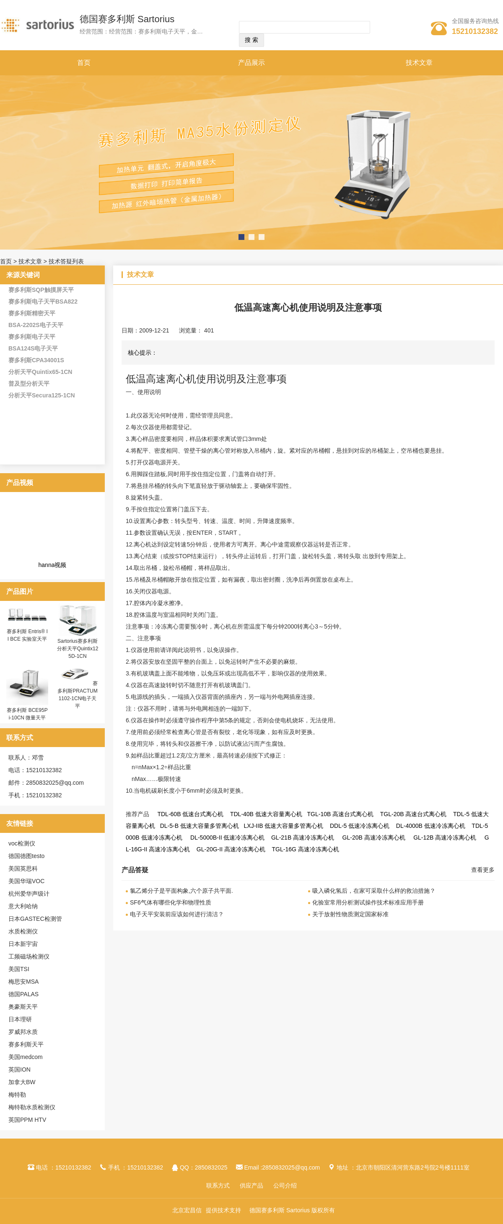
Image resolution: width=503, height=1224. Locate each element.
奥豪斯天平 (23, 1006)
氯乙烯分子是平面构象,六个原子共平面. (181, 890)
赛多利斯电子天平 (31, 336)
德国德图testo (26, 856)
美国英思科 (23, 868)
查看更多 (483, 869)
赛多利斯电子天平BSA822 (43, 301)
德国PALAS (23, 994)
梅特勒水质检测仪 (31, 1107)
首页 (84, 62)
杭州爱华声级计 (28, 893)
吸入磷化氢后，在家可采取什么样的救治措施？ (374, 890)
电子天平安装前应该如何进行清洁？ (177, 914)
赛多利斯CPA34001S (36, 360)
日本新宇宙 (23, 944)
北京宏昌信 (187, 1210)
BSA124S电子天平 (33, 348)
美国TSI (18, 969)
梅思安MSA (23, 981)
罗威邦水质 (23, 1031)
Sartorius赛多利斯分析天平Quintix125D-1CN (78, 648)
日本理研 (20, 1019)
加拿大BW (22, 1082)
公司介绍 (285, 1185)
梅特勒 (17, 1094)
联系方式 (218, 1185)
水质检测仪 (23, 931)
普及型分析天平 (28, 383)
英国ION (19, 1069)
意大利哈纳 (23, 906)
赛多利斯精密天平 (31, 313)
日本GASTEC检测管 (35, 918)
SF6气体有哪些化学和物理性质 (170, 902)
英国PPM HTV (27, 1119)
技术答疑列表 (66, 261)
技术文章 (419, 62)
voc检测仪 (21, 843)
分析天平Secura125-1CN (41, 395)
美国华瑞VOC (26, 881)
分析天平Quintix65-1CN (40, 371)
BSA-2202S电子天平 (35, 325)
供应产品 (251, 1185)
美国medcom (25, 1057)
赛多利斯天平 (26, 1044)
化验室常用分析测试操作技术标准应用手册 (368, 902)
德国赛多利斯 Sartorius (127, 19)
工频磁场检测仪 (28, 956)
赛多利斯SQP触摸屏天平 (41, 289)
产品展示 (251, 62)
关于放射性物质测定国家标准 (350, 914)
